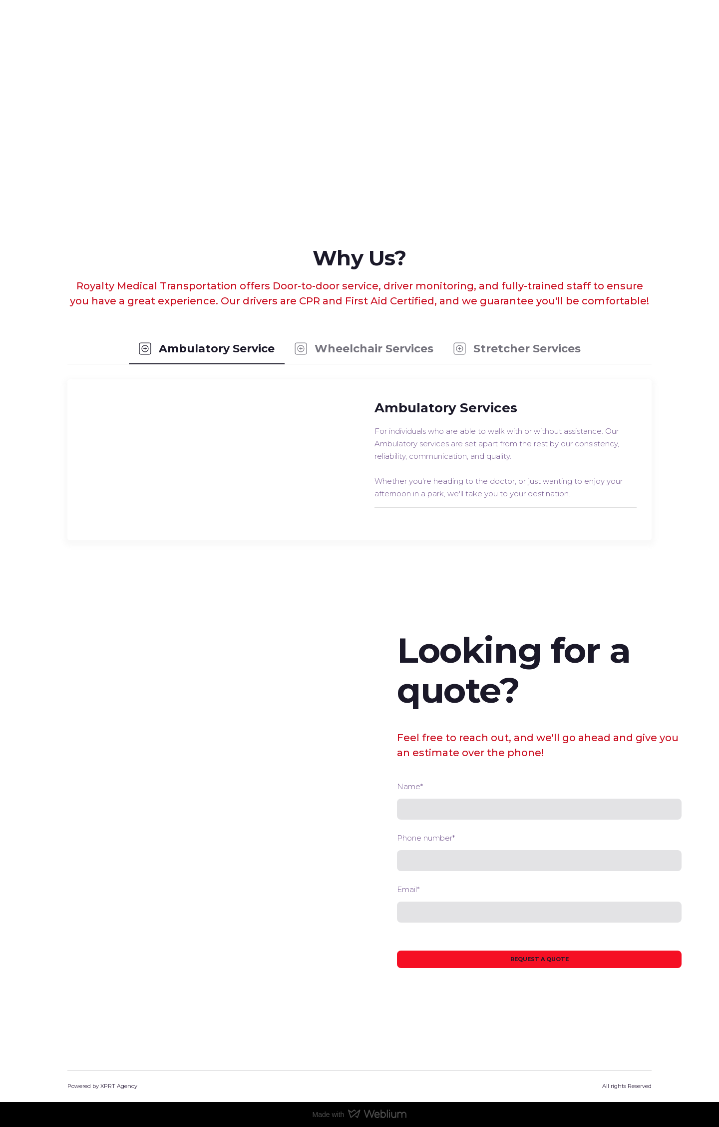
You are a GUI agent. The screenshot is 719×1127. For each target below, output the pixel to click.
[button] (207, 348)
